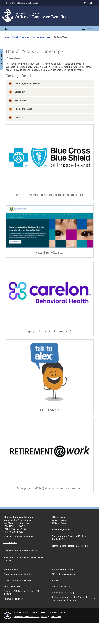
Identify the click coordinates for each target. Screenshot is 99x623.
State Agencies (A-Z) (62, 593)
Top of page (56, 617)
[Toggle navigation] (87, 28)
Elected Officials (60, 586)
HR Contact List (11, 586)
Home (6, 37)
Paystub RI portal (11, 599)
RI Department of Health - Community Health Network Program (70, 598)
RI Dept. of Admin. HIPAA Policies (20, 551)
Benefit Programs (20, 37)
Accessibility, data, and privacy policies (30, 617)
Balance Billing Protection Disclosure (70, 546)
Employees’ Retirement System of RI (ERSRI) (21, 592)
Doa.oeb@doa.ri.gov (23, 536)
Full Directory (10, 542)
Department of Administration (17, 574)
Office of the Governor (62, 574)
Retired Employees (41, 37)
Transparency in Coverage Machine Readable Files (69, 537)
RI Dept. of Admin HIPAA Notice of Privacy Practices (24, 558)
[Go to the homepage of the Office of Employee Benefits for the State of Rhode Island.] (9, 15)
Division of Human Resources (18, 580)
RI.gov (55, 580)
